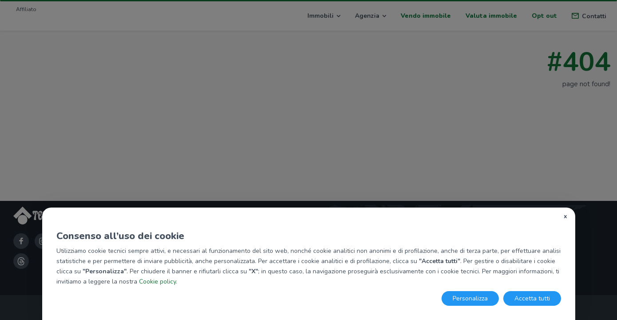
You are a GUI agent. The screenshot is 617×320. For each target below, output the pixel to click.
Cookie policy (157, 281)
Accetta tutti (532, 298)
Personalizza (470, 298)
